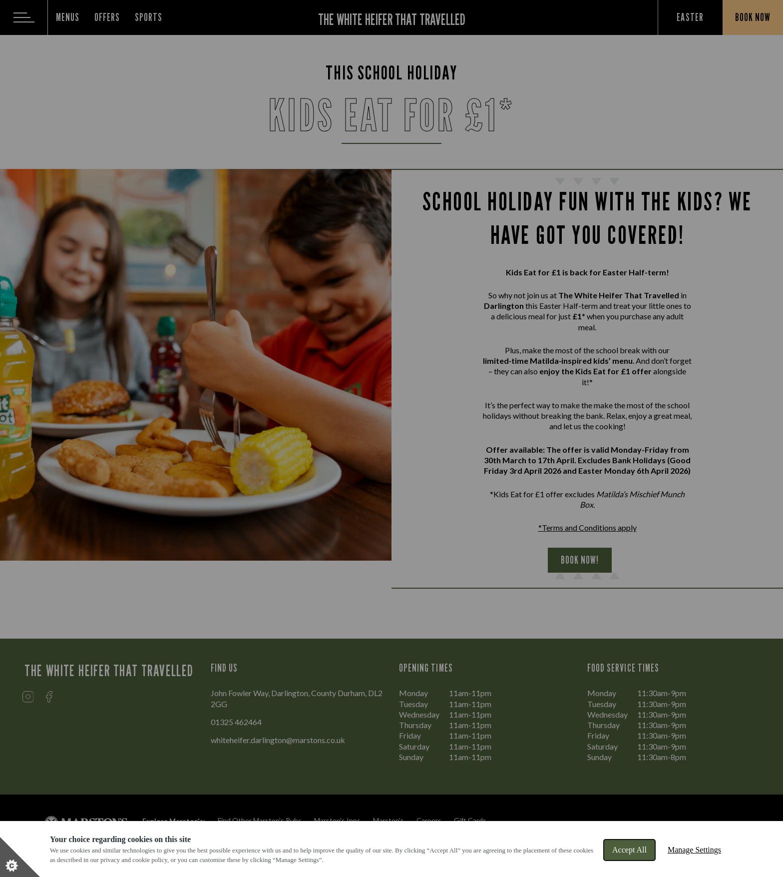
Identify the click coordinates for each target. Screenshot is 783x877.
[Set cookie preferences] (20, 857)
